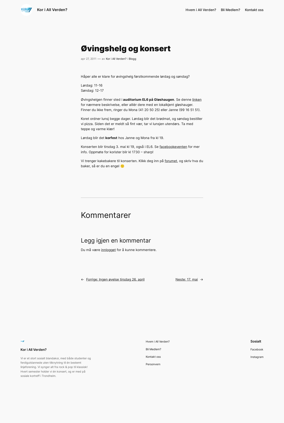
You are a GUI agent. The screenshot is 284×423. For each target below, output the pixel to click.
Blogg (132, 58)
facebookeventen (173, 147)
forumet (171, 161)
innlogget (108, 250)
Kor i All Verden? (52, 9)
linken (197, 100)
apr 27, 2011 (88, 58)
